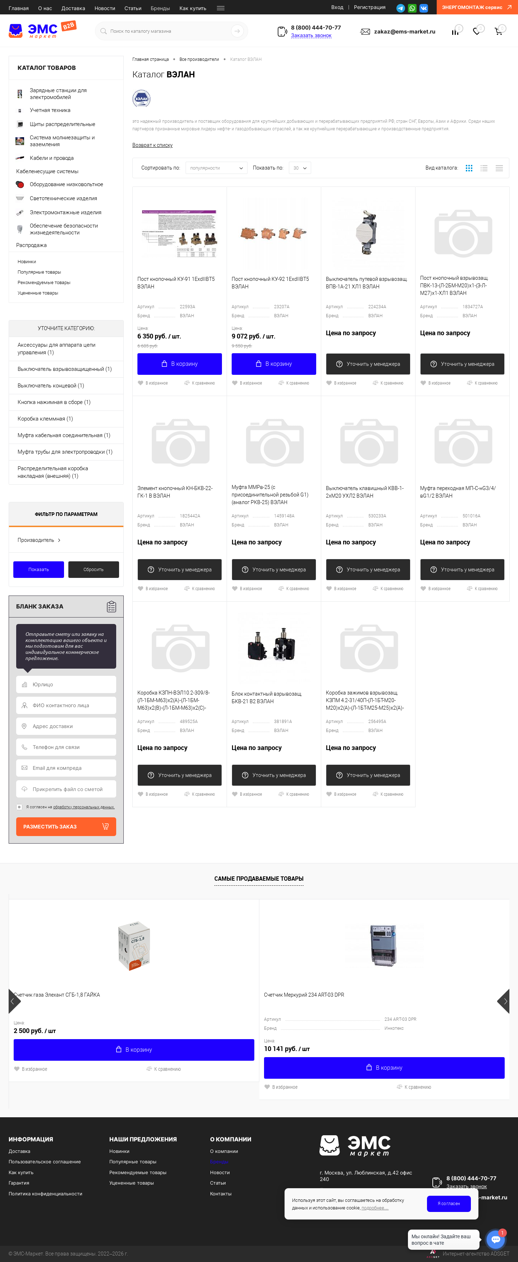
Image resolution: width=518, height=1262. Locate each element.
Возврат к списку (152, 145)
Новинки (27, 261)
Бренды (160, 8)
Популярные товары (39, 272)
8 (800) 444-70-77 (316, 27)
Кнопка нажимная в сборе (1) (54, 402)
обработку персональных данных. (84, 807)
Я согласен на (70, 807)
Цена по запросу (368, 337)
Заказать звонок (311, 35)
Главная (19, 8)
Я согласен (449, 1203)
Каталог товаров (66, 68)
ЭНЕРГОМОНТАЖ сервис (477, 7)
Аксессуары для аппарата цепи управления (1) (56, 349)
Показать (38, 569)
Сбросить (93, 569)
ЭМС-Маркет (28, 1254)
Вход (337, 7)
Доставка (73, 8)
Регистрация (370, 7)
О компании (224, 1151)
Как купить (193, 8)
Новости (105, 8)
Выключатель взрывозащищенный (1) (65, 369)
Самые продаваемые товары (259, 878)
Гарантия (19, 1183)
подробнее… (375, 1208)
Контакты (221, 1193)
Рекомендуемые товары (44, 282)
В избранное (152, 383)
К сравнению (199, 383)
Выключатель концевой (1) (51, 385)
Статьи (132, 8)
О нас (45, 8)
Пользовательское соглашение (45, 1161)
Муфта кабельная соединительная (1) (64, 435)
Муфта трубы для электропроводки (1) (65, 452)
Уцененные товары (38, 293)
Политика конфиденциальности (45, 1193)
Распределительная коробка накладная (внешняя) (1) (53, 472)
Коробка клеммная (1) (45, 419)
